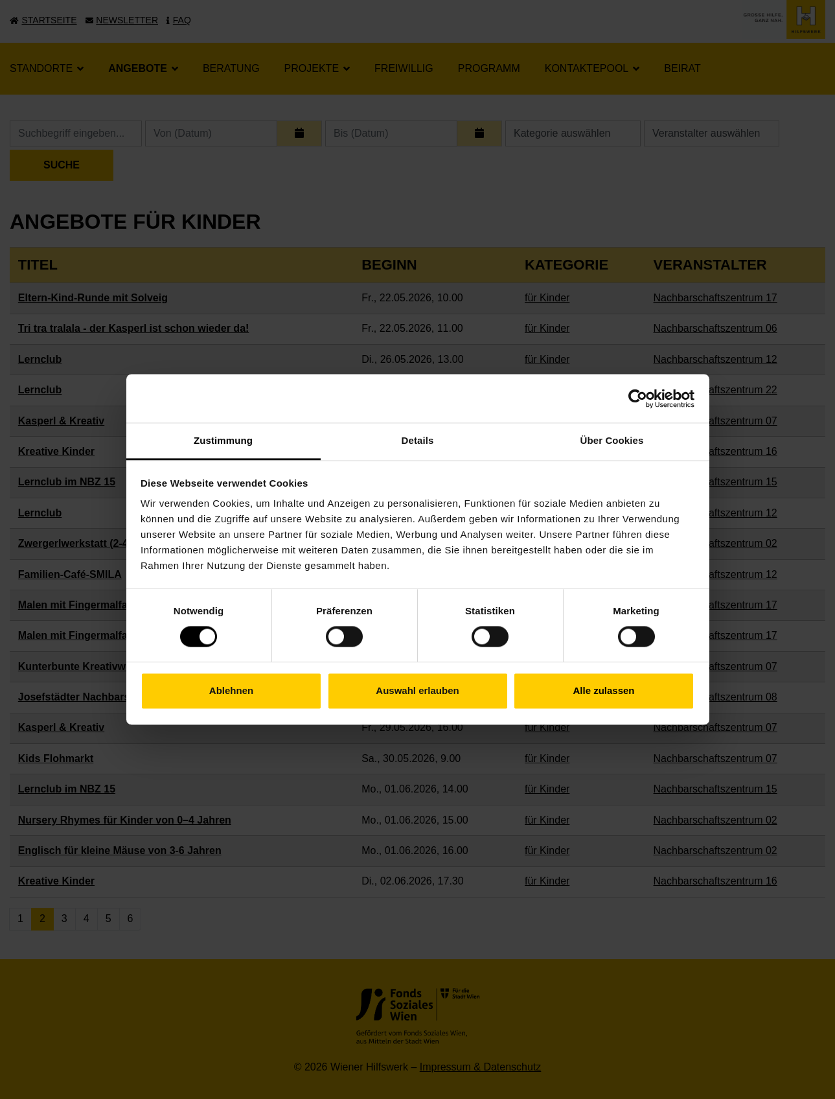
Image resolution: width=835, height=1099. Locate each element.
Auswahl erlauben (417, 690)
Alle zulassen (603, 690)
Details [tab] (418, 440)
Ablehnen (231, 690)
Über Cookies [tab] (612, 440)
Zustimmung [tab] (223, 440)
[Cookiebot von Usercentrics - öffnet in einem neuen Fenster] (637, 398)
